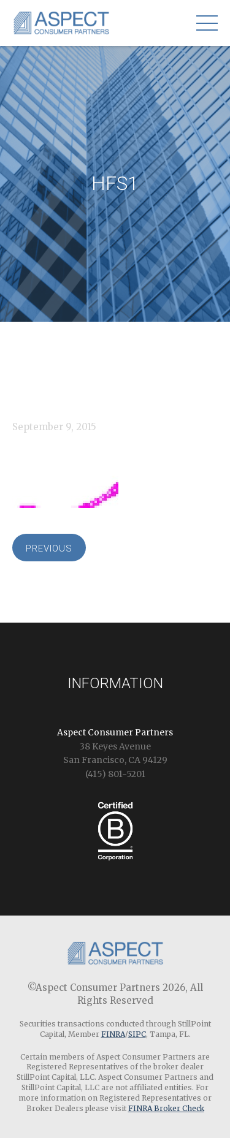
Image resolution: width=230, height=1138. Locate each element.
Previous (49, 548)
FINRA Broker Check (166, 1108)
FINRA (113, 1034)
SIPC (137, 1034)
